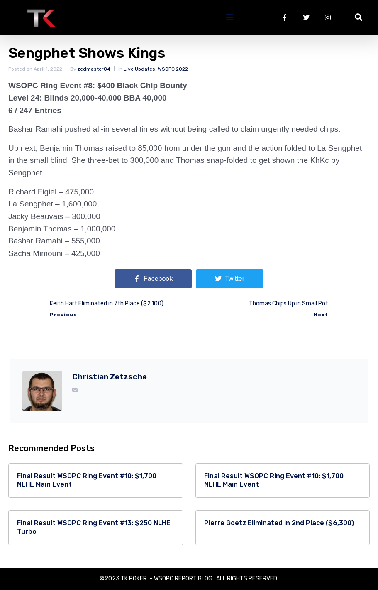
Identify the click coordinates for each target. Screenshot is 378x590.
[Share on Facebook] (153, 278)
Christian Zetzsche (109, 376)
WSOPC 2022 (173, 69)
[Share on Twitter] (229, 278)
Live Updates (139, 69)
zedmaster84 (94, 69)
